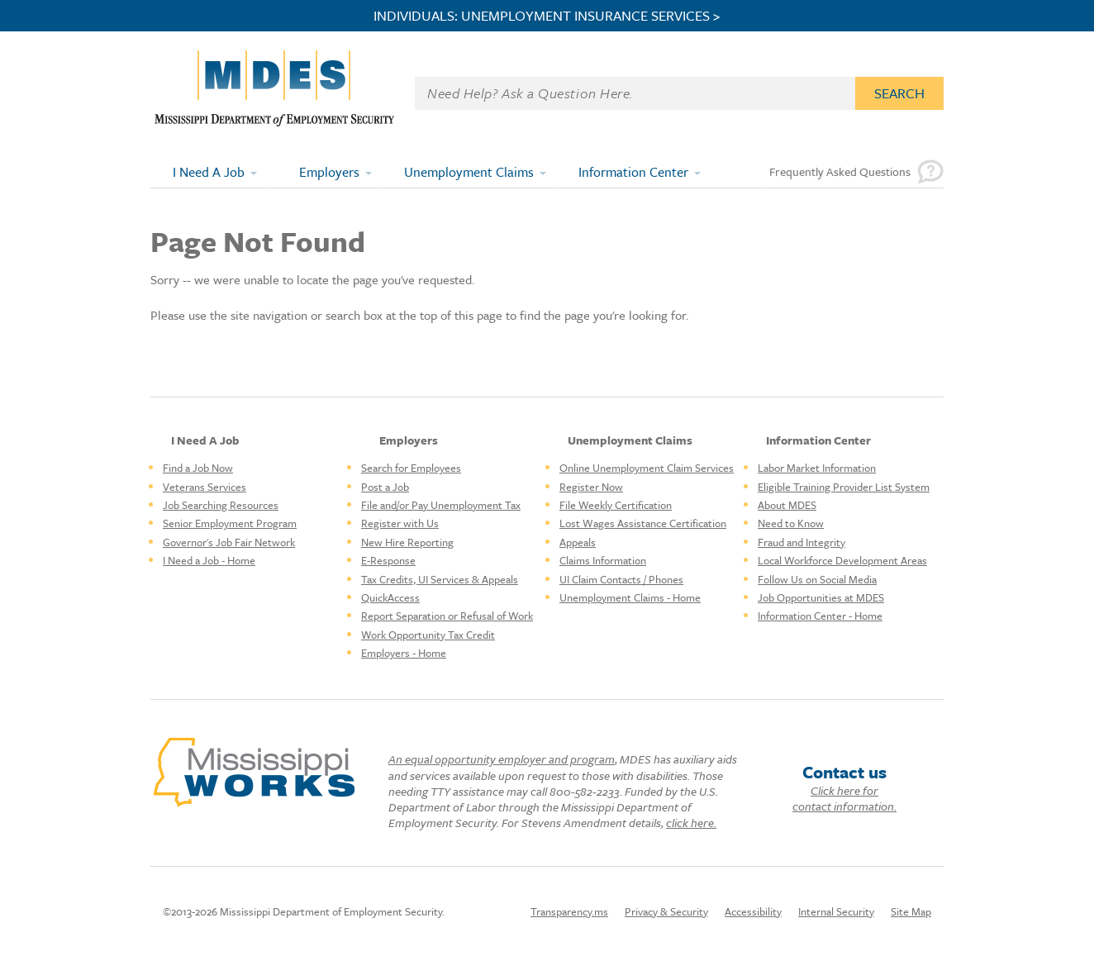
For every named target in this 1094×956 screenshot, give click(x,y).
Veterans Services (204, 486)
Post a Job (385, 486)
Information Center (633, 172)
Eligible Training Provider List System (844, 486)
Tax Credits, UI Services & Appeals (439, 579)
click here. (691, 822)
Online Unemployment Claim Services (646, 467)
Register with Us (400, 523)
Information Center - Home (820, 615)
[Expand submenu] (254, 171)
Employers (329, 172)
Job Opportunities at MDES (821, 597)
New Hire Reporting (407, 542)
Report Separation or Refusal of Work (447, 615)
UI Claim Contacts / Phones (621, 579)
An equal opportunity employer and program (501, 759)
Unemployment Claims (469, 172)
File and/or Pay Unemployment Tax (441, 505)
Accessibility (753, 911)
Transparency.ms (569, 911)
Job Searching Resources (220, 505)
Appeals (577, 542)
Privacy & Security (666, 911)
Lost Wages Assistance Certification (642, 523)
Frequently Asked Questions (840, 171)
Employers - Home (403, 652)
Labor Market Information (817, 467)
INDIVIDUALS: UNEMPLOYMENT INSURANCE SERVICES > (547, 15)
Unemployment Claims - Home (630, 597)
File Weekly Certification (615, 505)
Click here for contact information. (844, 798)
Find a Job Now (198, 467)
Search (899, 93)
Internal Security (836, 911)
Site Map (911, 911)
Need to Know (791, 523)
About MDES (787, 505)
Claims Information (602, 560)
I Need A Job (209, 172)
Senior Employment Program (230, 523)
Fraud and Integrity (801, 542)
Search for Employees (411, 467)
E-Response (388, 560)
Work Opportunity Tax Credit (428, 634)
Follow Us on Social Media (817, 579)
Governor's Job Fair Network (229, 542)
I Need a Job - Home (209, 560)
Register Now (591, 486)
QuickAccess (390, 597)
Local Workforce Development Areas (842, 560)
